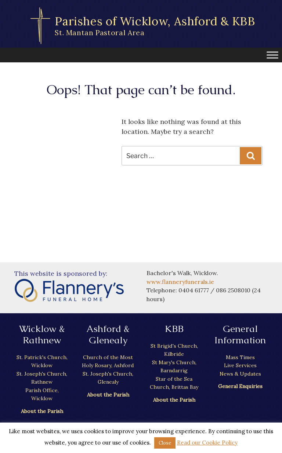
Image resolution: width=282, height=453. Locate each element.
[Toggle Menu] (272, 54)
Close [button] (165, 443)
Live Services (240, 365)
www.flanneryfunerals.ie (181, 281)
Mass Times (240, 357)
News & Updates (240, 373)
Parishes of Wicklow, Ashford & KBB (155, 25)
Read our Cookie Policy (207, 442)
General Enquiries (240, 386)
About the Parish (42, 411)
